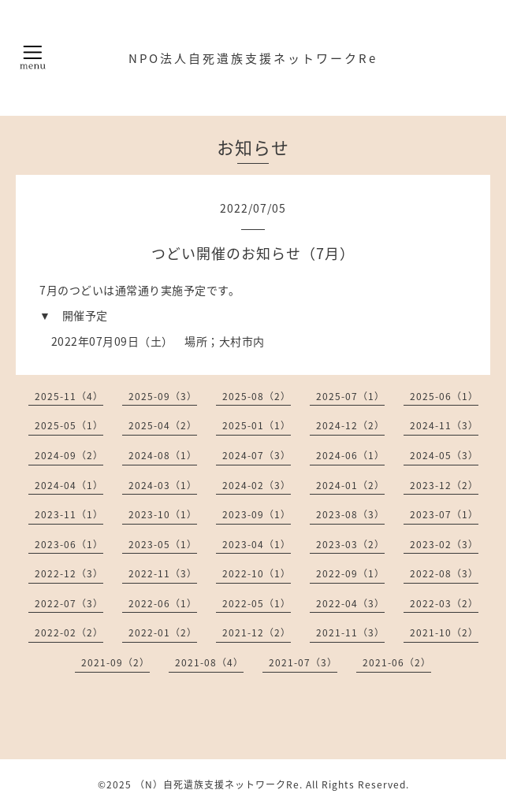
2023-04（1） (256, 544)
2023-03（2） (350, 544)
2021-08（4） (209, 662)
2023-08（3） (350, 514)
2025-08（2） (256, 396)
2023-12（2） (444, 485)
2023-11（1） (69, 514)
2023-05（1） (162, 544)
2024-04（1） (69, 485)
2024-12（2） (350, 425)
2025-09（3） (162, 396)
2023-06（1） (69, 544)
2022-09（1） (350, 573)
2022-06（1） (162, 603)
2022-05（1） (256, 603)
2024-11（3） (444, 425)
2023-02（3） (444, 544)
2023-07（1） (444, 514)
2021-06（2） (397, 662)
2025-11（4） (69, 396)
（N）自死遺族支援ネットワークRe (217, 784)
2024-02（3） (256, 485)
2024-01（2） (350, 485)
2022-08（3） (444, 573)
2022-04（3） (350, 603)
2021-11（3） (350, 632)
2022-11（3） (162, 573)
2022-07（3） (69, 603)
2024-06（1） (350, 455)
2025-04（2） (162, 425)
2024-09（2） (69, 455)
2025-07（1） (350, 396)
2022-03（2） (444, 603)
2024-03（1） (162, 485)
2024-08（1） (162, 455)
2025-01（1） (256, 425)
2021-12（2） (256, 632)
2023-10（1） (162, 514)
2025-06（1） (444, 396)
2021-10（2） (444, 632)
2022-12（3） (69, 573)
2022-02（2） (69, 632)
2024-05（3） (444, 455)
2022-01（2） (162, 632)
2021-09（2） (115, 662)
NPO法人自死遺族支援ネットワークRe (253, 58)
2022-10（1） (256, 573)
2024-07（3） (256, 455)
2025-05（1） (69, 425)
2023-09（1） (256, 514)
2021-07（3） (303, 662)
